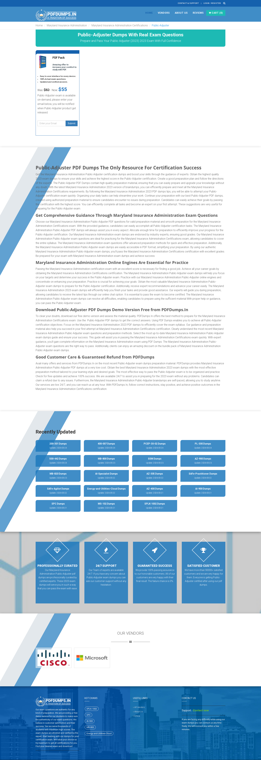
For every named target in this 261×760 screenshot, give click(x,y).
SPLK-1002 (92, 708)
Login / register (212, 3)
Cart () (216, 13)
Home (149, 13)
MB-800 (90, 727)
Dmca (137, 716)
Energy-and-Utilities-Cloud (99, 733)
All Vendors (139, 707)
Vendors (164, 13)
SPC (88, 715)
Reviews (198, 13)
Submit (71, 123)
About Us (181, 13)
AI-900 (90, 721)
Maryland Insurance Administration (67, 25)
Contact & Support (188, 3)
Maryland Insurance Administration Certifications (119, 25)
